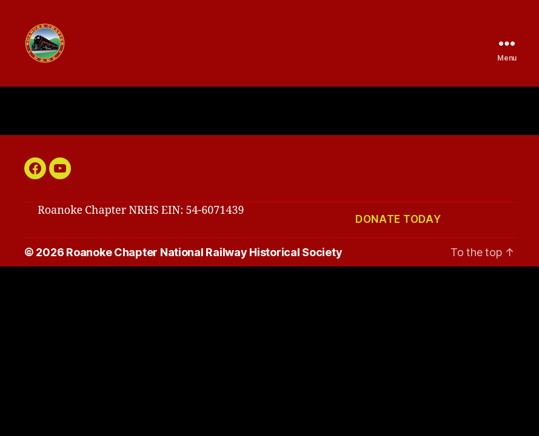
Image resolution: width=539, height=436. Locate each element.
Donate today (398, 234)
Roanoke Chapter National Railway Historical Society (204, 266)
